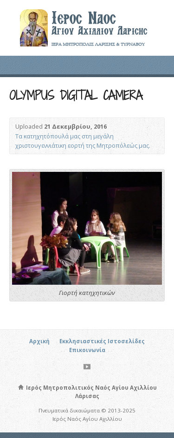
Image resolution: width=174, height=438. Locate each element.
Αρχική (39, 341)
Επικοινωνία (87, 349)
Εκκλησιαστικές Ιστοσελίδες (102, 341)
